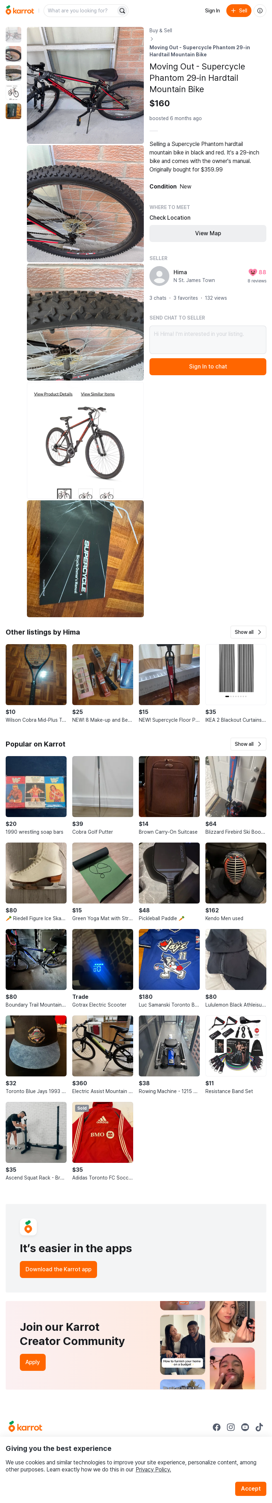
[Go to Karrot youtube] (245, 1427)
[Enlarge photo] (85, 85)
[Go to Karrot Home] (25, 1427)
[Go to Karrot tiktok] (259, 1427)
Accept (251, 1488)
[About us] (260, 10)
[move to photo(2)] (13, 54)
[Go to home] (20, 10)
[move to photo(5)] (13, 111)
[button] (248, 632)
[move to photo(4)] (13, 92)
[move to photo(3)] (13, 73)
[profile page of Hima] (159, 276)
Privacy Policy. (153, 1469)
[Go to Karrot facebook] (216, 1427)
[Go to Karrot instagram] (231, 1427)
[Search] (122, 11)
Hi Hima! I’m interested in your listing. (207, 340)
